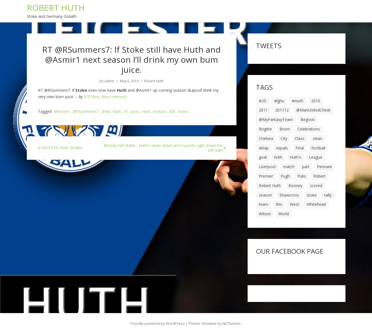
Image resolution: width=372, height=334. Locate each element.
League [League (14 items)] (315, 157)
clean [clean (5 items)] (317, 138)
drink (105, 111)
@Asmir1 (62, 111)
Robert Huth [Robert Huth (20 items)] (270, 185)
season (159, 111)
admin (109, 81)
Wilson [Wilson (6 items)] (265, 213)
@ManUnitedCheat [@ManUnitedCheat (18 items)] (313, 110)
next (146, 111)
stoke (183, 111)
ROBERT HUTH (56, 7)
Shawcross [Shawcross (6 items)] (289, 195)
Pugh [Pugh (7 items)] (285, 176)
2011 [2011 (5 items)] (263, 110)
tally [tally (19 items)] (327, 195)
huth (117, 111)
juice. (134, 111)
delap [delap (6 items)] (264, 148)
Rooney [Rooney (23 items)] (295, 185)
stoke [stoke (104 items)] (312, 195)
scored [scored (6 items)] (316, 185)
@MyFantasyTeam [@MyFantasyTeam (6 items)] (276, 119)
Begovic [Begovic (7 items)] (307, 119)
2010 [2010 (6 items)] (315, 100)
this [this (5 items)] (279, 204)
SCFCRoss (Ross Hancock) (105, 96)
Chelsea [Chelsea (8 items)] (266, 138)
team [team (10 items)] (263, 204)
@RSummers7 (86, 111)
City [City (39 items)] (284, 138)
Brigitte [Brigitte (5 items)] (265, 129)
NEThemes (231, 323)
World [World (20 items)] (283, 213)
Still (172, 111)
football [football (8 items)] (318, 148)
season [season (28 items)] (265, 195)
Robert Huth (154, 81)
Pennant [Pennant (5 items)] (324, 166)
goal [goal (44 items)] (263, 157)
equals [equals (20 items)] (282, 148)
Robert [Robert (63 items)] (319, 176)
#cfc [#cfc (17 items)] (263, 100)
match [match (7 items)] (289, 166)
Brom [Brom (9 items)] (284, 129)
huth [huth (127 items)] (278, 157)
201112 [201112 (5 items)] (282, 110)
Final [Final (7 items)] (299, 148)
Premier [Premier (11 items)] (266, 176)
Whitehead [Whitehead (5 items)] (316, 204)
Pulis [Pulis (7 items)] (301, 176)
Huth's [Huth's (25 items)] (295, 157)
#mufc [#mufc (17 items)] (298, 100)
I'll (125, 111)
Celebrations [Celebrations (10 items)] (308, 129)
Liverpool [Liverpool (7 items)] (267, 166)
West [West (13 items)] (294, 204)
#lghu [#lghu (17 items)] (279, 100)
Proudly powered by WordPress (158, 323)
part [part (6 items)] (305, 166)
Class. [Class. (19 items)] (300, 138)
